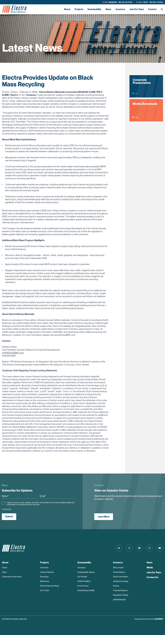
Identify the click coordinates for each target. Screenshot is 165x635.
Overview (44, 567)
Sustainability (94, 9)
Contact (152, 9)
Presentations (119, 572)
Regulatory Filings (120, 595)
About (67, 9)
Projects (79, 9)
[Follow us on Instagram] (149, 548)
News (108, 9)
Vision (4, 567)
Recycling (44, 576)
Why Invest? (118, 567)
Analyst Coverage (120, 581)
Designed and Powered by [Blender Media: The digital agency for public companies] (149, 619)
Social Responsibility (86, 590)
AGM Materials (119, 599)
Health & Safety (83, 581)
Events (116, 586)
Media (150, 567)
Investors (120, 9)
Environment (82, 586)
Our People (82, 576)
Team (4, 572)
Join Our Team (136, 9)
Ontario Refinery (47, 572)
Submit (9, 516)
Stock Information (120, 576)
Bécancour (45, 581)
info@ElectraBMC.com (13, 352)
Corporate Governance (12, 576)
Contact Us (152, 577)
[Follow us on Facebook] (139, 548)
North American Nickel (49, 586)
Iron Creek (44, 590)
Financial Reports (120, 590)
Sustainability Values (86, 572)
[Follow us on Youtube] (159, 548)
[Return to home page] (14, 9)
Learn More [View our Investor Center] (103, 516)
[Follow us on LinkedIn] (119, 548)
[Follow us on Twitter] (129, 548)
